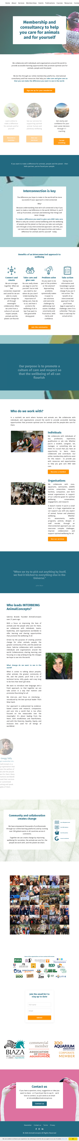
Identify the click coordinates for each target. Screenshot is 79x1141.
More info (64, 1139)
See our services (57, 541)
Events (40, 3)
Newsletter (27, 1129)
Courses (60, 3)
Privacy (53, 1129)
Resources (68, 3)
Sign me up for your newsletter (39, 91)
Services (21, 3)
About (14, 3)
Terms (46, 1129)
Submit (39, 1022)
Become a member (58, 473)
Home (7, 3)
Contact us (39, 1108)
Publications (50, 3)
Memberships (31, 3)
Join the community (40, 328)
